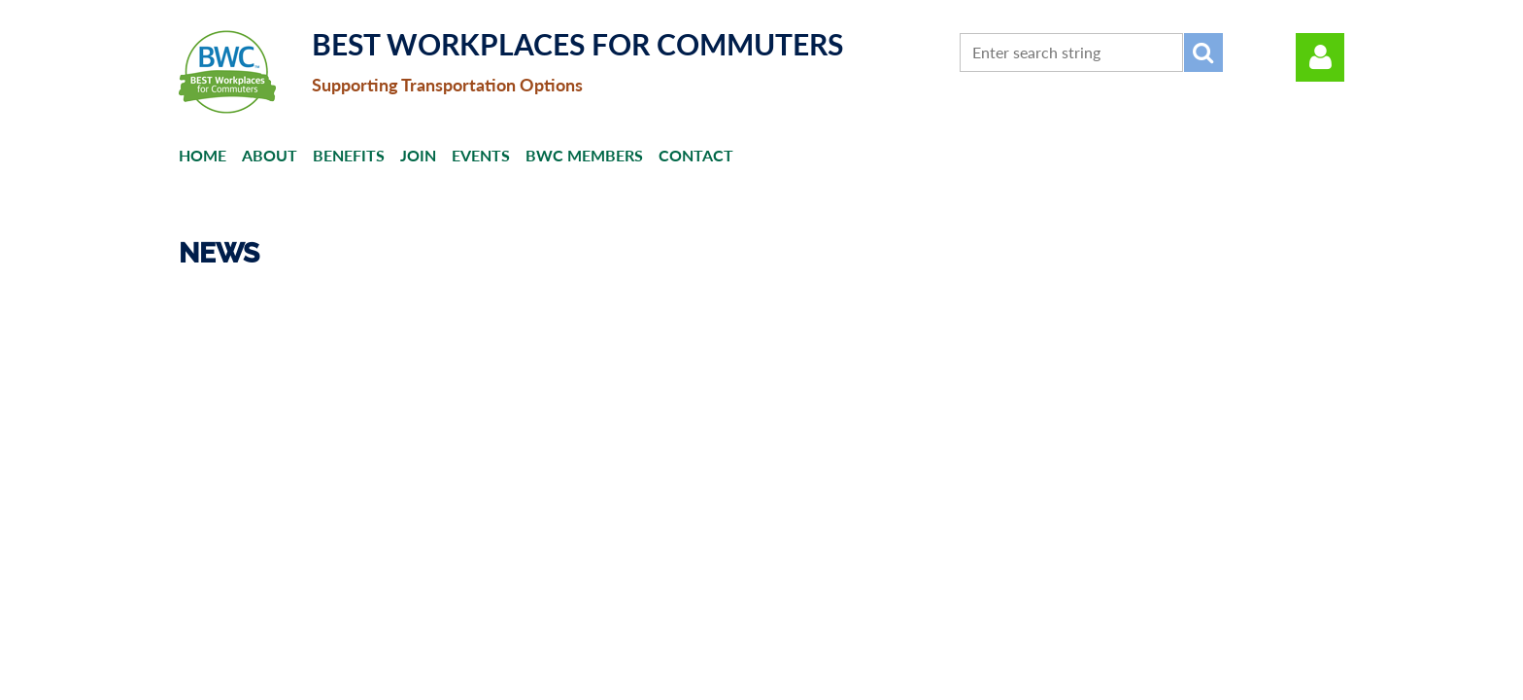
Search (1203, 52)
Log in (1320, 57)
